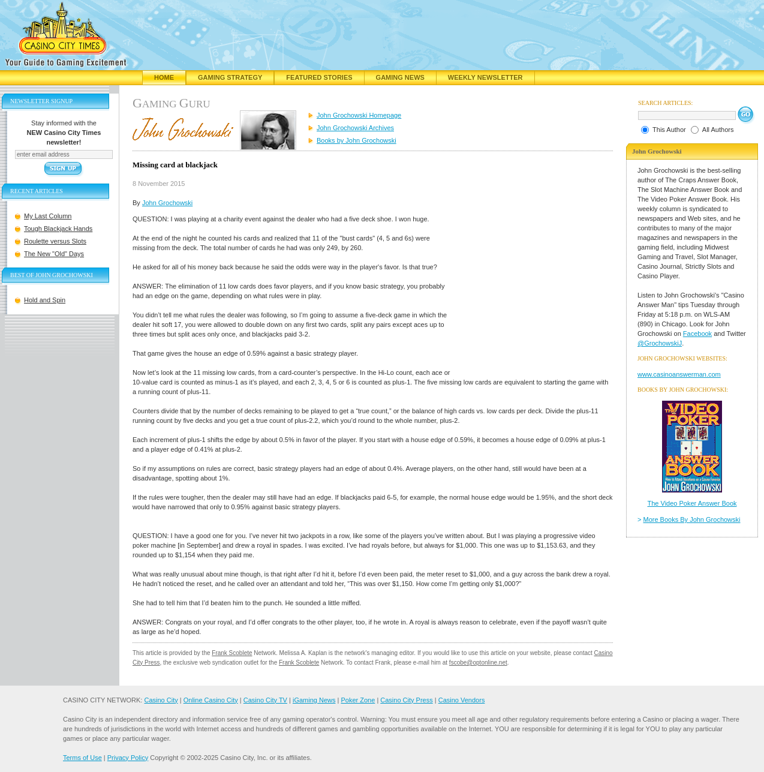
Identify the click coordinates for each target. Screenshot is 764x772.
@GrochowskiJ (659, 343)
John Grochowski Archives (355, 127)
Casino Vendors (461, 700)
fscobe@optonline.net (478, 662)
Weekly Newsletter (485, 77)
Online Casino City (211, 700)
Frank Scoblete (232, 653)
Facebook (697, 333)
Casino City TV (265, 700)
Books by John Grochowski (356, 140)
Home (164, 77)
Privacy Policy (127, 757)
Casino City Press (406, 700)
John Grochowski (167, 202)
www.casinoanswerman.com (679, 374)
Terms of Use (82, 757)
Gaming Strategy (230, 77)
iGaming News (314, 700)
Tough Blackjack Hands (58, 228)
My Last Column (47, 216)
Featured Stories (319, 77)
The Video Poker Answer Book (692, 503)
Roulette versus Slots (55, 241)
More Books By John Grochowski (692, 519)
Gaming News (400, 77)
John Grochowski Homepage (359, 115)
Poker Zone (358, 700)
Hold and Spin (44, 300)
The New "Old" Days (54, 253)
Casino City (161, 700)
